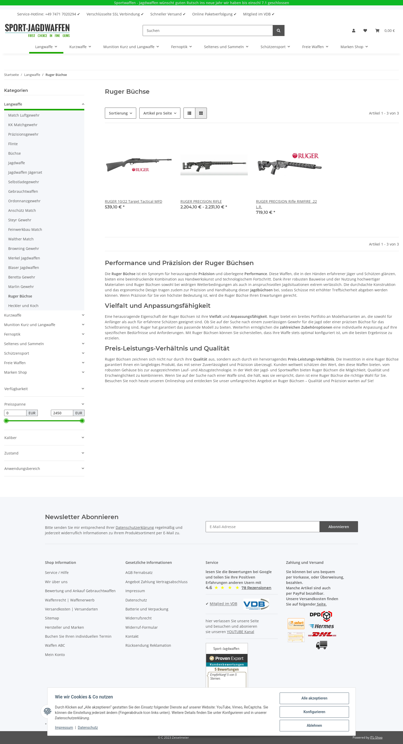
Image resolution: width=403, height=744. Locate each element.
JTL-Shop (376, 737)
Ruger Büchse (20, 296)
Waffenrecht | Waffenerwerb (70, 600)
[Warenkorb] (385, 30)
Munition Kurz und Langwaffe (29, 324)
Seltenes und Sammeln (24, 343)
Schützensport (16, 353)
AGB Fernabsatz (139, 572)
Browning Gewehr (23, 248)
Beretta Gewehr (21, 277)
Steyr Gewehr (19, 219)
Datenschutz (136, 600)
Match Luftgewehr (24, 115)
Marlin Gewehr (21, 286)
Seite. (321, 604)
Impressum (135, 590)
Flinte (13, 143)
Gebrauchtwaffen (23, 191)
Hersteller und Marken (64, 627)
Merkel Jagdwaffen (24, 258)
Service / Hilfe (57, 572)
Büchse (14, 153)
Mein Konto (55, 654)
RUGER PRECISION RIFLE (201, 201)
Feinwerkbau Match (25, 229)
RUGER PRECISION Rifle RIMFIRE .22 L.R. (286, 204)
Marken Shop (15, 372)
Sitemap (52, 618)
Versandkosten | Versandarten (71, 609)
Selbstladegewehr (23, 181)
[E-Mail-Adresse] (263, 526)
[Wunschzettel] (365, 30)
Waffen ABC (55, 645)
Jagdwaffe (16, 162)
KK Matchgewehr (23, 124)
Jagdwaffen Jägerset (25, 172)
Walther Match (21, 239)
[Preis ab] (15, 413)
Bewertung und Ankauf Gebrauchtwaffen (80, 590)
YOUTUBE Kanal (240, 631)
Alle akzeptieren (313, 699)
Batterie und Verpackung (146, 609)
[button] (353, 30)
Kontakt (132, 636)
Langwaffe (13, 104)
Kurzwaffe (12, 315)
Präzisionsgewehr (23, 134)
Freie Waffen (15, 362)
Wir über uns (56, 581)
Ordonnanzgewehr (24, 200)
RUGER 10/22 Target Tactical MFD (133, 201)
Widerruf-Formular (141, 627)
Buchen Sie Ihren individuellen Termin (78, 636)
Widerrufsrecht (138, 618)
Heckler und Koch (23, 305)
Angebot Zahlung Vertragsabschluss (156, 581)
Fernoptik (12, 334)
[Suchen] (208, 30)
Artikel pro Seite (157, 113)
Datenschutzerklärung (135, 527)
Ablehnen (313, 726)
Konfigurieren (313, 712)
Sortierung (118, 113)
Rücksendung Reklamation (148, 645)
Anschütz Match (22, 210)
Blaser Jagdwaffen (23, 267)
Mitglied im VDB (223, 603)
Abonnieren (338, 526)
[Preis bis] (62, 413)
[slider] (6, 421)
